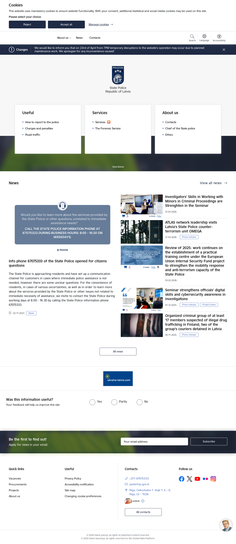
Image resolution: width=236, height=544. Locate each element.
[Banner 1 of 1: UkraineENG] (118, 378)
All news (118, 351)
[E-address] (132, 501)
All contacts (143, 512)
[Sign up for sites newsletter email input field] (154, 441)
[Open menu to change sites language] (204, 38)
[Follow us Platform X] (189, 479)
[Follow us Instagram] (213, 479)
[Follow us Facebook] (181, 479)
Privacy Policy (73, 478)
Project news (209, 304)
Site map (70, 490)
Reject (27, 24)
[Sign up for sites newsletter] (208, 441)
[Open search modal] (192, 38)
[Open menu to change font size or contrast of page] (219, 38)
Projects (14, 490)
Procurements (18, 484)
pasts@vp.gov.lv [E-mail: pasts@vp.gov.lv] (139, 484)
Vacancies (15, 478)
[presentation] (125, 417)
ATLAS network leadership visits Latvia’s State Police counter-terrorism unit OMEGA (191, 226)
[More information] (142, 501)
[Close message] (224, 49)
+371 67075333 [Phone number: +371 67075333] (139, 478)
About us (14, 496)
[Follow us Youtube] (197, 479)
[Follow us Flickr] (205, 479)
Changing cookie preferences (83, 496)
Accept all (66, 24)
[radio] (95, 401)
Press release (189, 237)
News (31, 313)
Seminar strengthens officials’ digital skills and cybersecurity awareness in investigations (195, 294)
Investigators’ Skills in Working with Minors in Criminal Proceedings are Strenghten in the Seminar (194, 201)
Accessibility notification (79, 484)
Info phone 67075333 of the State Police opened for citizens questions (58, 263)
